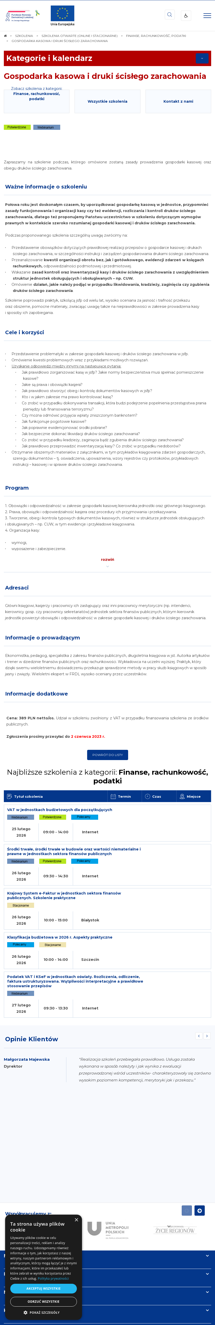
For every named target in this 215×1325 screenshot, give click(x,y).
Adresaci (17, 588)
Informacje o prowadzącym (42, 638)
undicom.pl (117, 1319)
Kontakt (13, 1239)
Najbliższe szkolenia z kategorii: (107, 776)
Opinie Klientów (31, 968)
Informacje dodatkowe (36, 694)
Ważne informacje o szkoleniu (46, 187)
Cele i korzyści (24, 332)
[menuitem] (91, 1309)
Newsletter (17, 1221)
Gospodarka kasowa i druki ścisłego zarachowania (105, 76)
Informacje (17, 1203)
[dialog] (43, 1267)
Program (17, 488)
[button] (43, 1312)
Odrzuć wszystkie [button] (43, 1301)
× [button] (76, 1220)
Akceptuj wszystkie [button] (43, 1288)
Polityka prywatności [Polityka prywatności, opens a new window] (53, 1278)
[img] (62, 15)
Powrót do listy (108, 755)
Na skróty (15, 1184)
